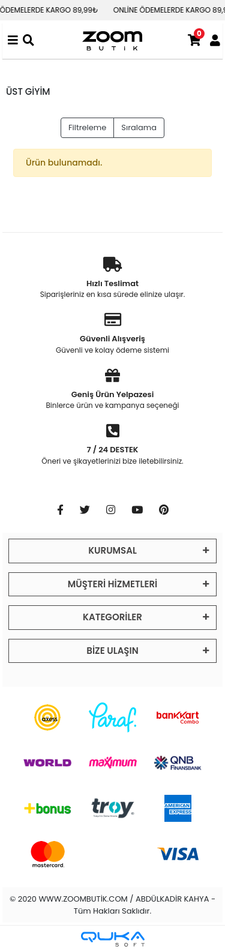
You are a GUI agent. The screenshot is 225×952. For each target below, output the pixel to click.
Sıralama (139, 127)
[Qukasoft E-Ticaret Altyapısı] (113, 939)
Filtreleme (87, 127)
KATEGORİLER (112, 617)
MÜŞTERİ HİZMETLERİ (112, 584)
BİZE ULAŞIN (112, 650)
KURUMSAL (112, 550)
